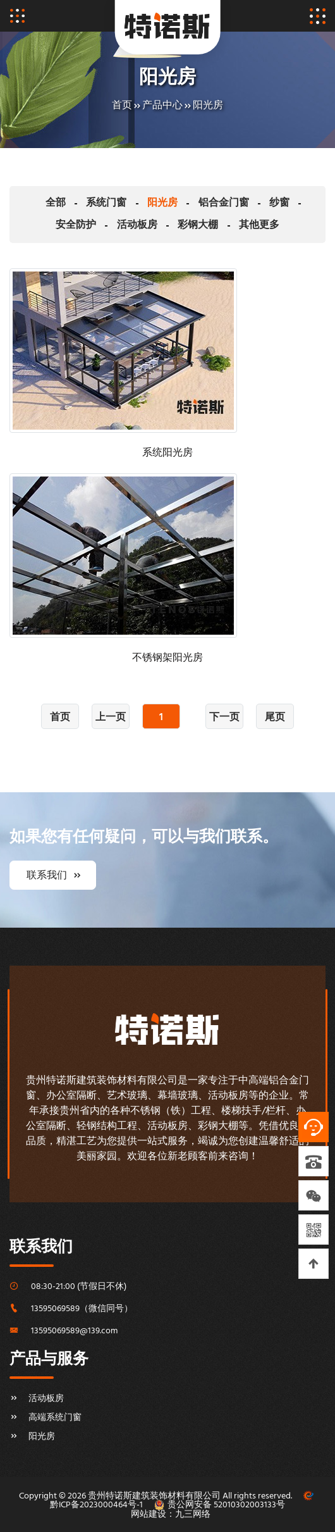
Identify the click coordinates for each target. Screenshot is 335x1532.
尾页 (275, 717)
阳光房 (208, 105)
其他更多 (224, 225)
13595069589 (55, 1308)
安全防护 (291, 203)
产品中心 (162, 105)
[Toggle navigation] (17, 16)
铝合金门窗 (191, 203)
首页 (122, 105)
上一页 (110, 717)
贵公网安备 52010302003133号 (226, 1505)
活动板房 (111, 225)
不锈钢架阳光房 (167, 658)
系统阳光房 (167, 453)
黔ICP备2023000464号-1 (96, 1505)
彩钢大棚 (167, 225)
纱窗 (243, 203)
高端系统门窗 (45, 1417)
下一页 (224, 717)
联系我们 (53, 875)
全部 (34, 203)
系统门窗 (82, 203)
